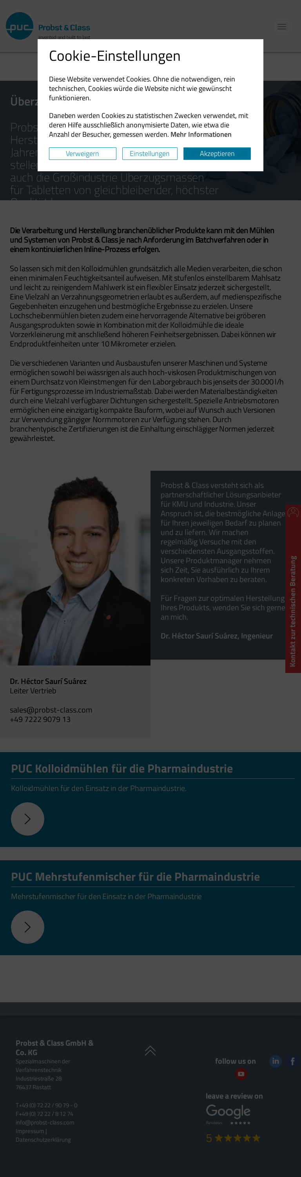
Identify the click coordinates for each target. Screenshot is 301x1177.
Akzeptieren (217, 153)
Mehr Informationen (201, 134)
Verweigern (82, 153)
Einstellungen (150, 153)
